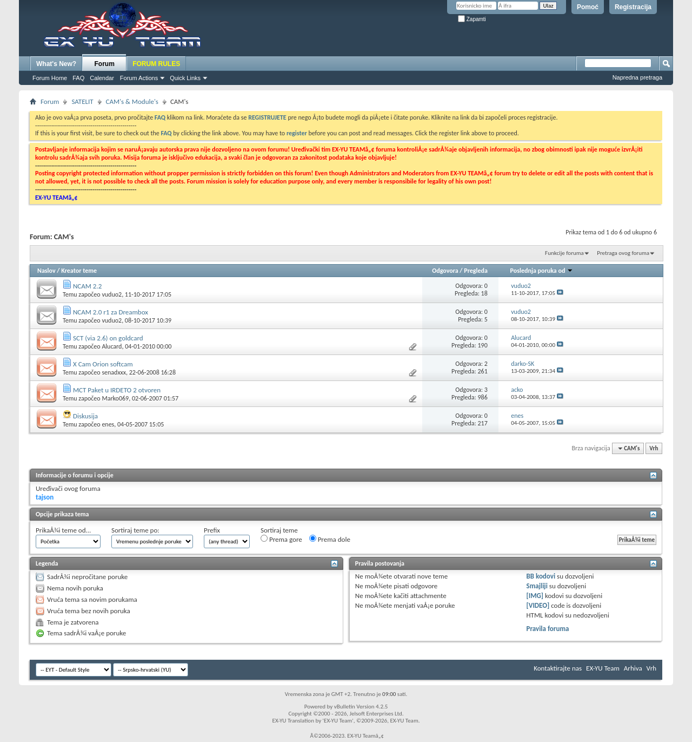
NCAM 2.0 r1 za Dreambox (110, 312)
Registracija (633, 7)
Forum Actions (139, 78)
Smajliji (537, 586)
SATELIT (82, 101)
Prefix (212, 530)
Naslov (46, 270)
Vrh (653, 448)
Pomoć (587, 7)
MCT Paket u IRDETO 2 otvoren (117, 390)
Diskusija (85, 416)
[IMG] (535, 596)
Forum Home (49, 78)
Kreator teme (79, 270)
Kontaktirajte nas (558, 668)
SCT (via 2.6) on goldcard (108, 338)
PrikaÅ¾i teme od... (63, 530)
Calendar (102, 78)
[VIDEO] (538, 605)
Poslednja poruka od (541, 270)
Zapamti (472, 19)
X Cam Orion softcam (103, 364)
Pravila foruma (548, 629)
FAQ (78, 78)
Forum (105, 64)
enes (108, 424)
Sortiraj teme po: (135, 530)
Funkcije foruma (564, 253)
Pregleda (476, 270)
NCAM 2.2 (87, 286)
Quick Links (185, 78)
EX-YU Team (603, 668)
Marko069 (115, 398)
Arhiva (633, 668)
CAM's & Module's (132, 101)
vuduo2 (112, 294)
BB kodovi (541, 576)
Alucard (112, 346)
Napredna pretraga (637, 77)
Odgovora (445, 270)
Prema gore (281, 539)
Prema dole (329, 539)
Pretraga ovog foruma (623, 253)
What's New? (56, 64)
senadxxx (114, 372)
